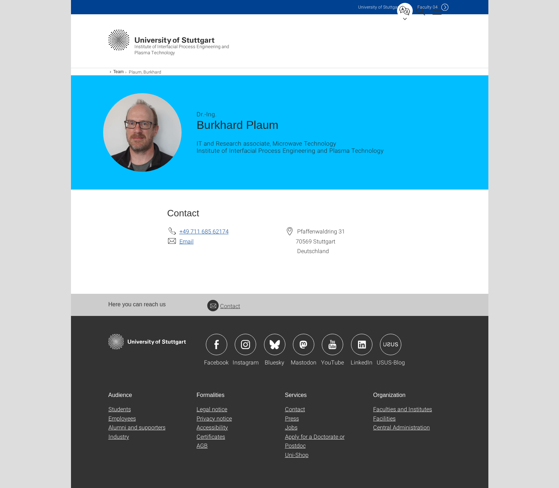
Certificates (211, 436)
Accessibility (212, 427)
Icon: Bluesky (274, 344)
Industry (118, 436)
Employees (122, 418)
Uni (379, 7)
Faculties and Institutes (402, 409)
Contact (223, 306)
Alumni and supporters (137, 427)
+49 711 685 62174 (204, 231)
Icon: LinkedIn (361, 344)
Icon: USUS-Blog (390, 344)
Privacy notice (214, 418)
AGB (202, 445)
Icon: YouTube (332, 344)
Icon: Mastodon (303, 344)
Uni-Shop (297, 454)
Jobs (291, 427)
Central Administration (401, 427)
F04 (427, 7)
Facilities (384, 418)
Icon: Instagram (245, 344)
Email (186, 241)
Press (292, 418)
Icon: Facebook (216, 344)
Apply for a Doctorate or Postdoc (315, 441)
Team (118, 71)
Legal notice (212, 409)
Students (119, 409)
